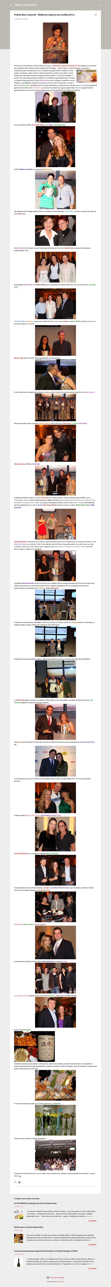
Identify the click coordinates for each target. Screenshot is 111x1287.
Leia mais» (92, 1221)
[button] (95, 15)
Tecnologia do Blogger (55, 1278)
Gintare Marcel (60, 1281)
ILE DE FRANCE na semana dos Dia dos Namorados (35, 1203)
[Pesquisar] (100, 5)
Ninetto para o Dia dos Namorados (28, 1227)
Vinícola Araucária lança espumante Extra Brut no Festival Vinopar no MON (45, 1251)
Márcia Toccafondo (26, 4)
